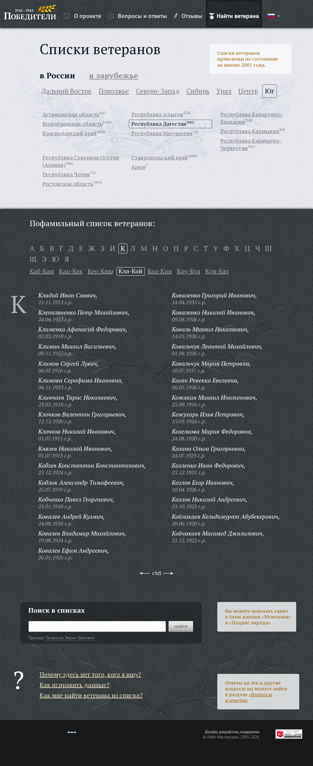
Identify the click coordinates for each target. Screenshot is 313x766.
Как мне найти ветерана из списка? (91, 695)
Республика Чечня (66, 174)
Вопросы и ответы (137, 15)
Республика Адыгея (157, 114)
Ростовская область (67, 183)
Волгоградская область (72, 123)
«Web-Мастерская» (223, 736)
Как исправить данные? (74, 685)
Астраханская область (70, 114)
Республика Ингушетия (162, 133)
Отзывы (188, 15)
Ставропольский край (159, 157)
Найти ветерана (234, 15)
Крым (138, 166)
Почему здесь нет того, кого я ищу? (90, 674)
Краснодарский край (69, 133)
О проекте (82, 15)
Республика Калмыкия (249, 131)
